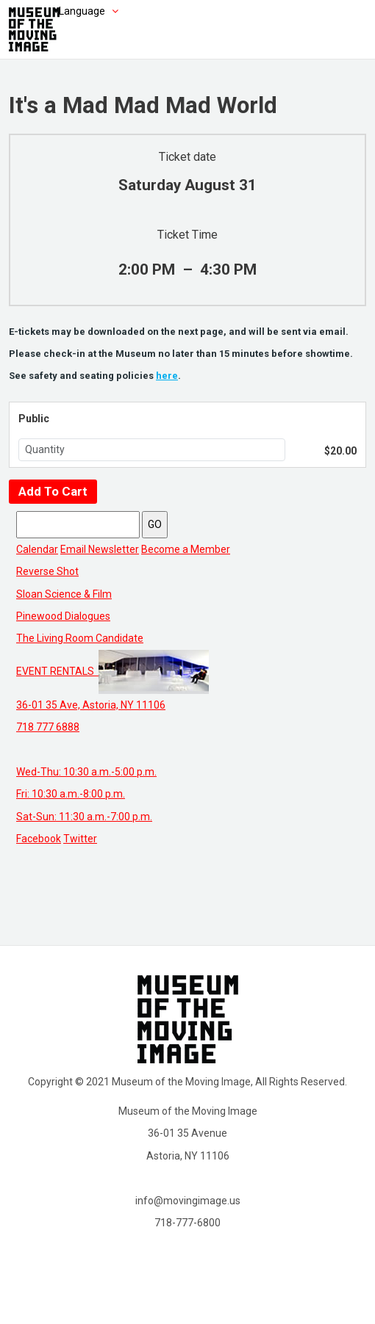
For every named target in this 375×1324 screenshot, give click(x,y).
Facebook (38, 838)
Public (33, 418)
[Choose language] (66, 11)
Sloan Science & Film (64, 594)
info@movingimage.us (187, 1201)
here (167, 375)
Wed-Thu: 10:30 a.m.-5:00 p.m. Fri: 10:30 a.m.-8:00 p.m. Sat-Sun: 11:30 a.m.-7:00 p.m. (86, 794)
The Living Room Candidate (79, 638)
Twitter (80, 838)
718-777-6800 (187, 1223)
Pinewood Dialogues (63, 616)
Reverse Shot (47, 571)
